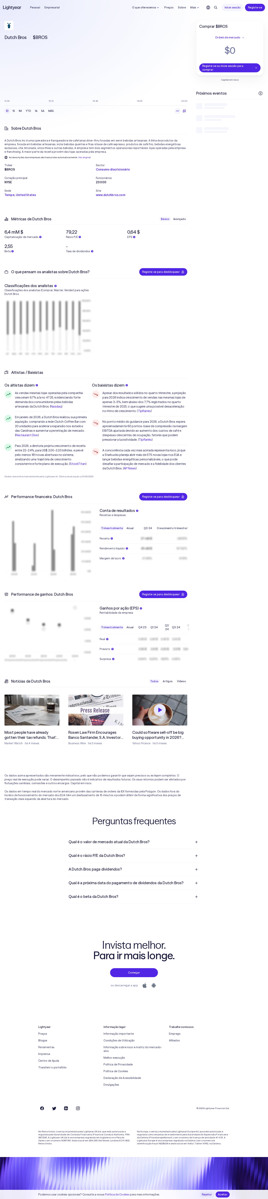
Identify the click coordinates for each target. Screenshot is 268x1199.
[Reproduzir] (160, 710)
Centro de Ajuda (48, 1060)
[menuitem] (134, 842)
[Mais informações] (261, 93)
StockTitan (78, 464)
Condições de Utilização (119, 1040)
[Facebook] (42, 1108)
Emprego (175, 1033)
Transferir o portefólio (52, 1067)
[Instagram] (78, 1108)
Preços (168, 7)
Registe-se (255, 7)
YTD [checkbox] (28, 111)
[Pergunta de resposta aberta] (196, 842)
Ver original (84, 157)
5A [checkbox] (42, 111)
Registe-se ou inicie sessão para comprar (230, 67)
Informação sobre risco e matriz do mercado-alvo (133, 1049)
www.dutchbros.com (110, 195)
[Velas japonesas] (184, 111)
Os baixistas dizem (110, 385)
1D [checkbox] (7, 111)
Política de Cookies (116, 1071)
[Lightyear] (12, 7)
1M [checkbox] (20, 111)
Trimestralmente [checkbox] (112, 528)
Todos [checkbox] (154, 681)
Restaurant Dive (27, 435)
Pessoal (35, 7)
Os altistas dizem (21, 385)
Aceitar (222, 1194)
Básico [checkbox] (165, 219)
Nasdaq (56, 406)
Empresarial (52, 7)
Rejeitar (207, 1194)
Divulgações (111, 1084)
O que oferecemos (146, 7)
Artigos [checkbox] (167, 681)
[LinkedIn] (66, 1108)
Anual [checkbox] (130, 528)
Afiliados (174, 1040)
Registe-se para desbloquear (163, 272)
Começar (134, 972)
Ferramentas (46, 1047)
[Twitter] (54, 1108)
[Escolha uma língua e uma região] (208, 7)
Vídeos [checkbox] (181, 681)
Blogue (42, 1040)
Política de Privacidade (118, 1064)
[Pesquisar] (215, 7)
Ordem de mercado (230, 37)
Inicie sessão (233, 7)
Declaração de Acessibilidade (122, 1078)
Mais (195, 7)
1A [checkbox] (36, 111)
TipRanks (144, 411)
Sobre (182, 7)
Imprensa (44, 1054)
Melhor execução (114, 1057)
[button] (50, 165)
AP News (130, 468)
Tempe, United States (20, 195)
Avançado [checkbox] (179, 219)
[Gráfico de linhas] (178, 111)
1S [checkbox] (14, 111)
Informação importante (119, 1033)
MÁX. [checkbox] (51, 111)
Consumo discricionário (113, 169)
